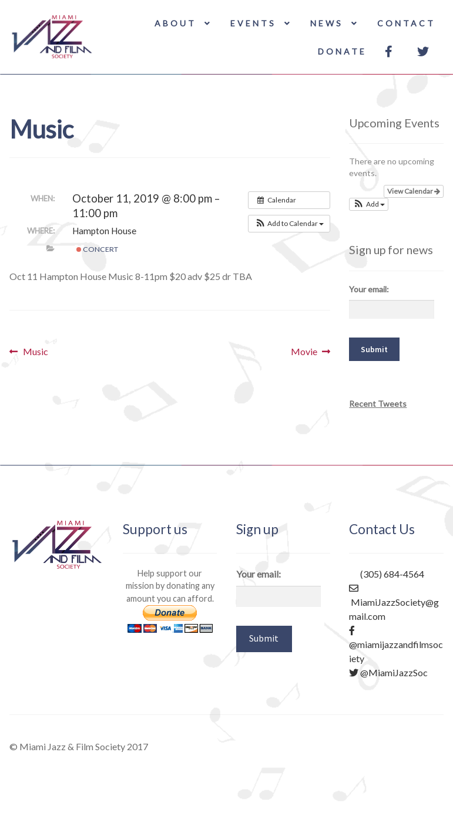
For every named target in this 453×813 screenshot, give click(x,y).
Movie (304, 352)
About (175, 23)
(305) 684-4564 (386, 573)
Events (253, 23)
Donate (342, 51)
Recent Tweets (378, 404)
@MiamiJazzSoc (388, 672)
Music (35, 352)
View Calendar (413, 191)
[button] (289, 223)
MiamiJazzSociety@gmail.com (394, 602)
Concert (97, 249)
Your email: (369, 289)
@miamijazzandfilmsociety (396, 644)
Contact (406, 23)
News (326, 23)
